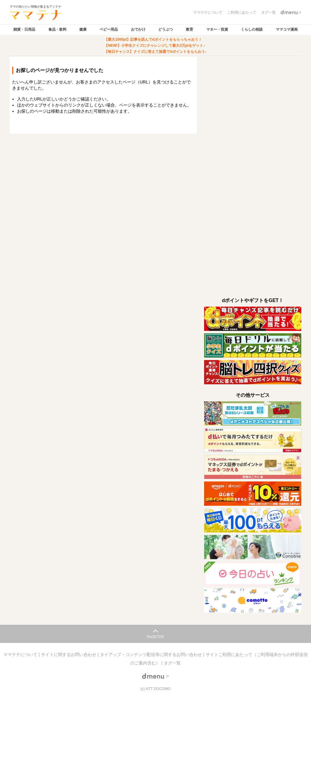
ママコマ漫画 (287, 29)
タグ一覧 (172, 663)
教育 (189, 29)
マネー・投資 (217, 29)
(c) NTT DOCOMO (155, 689)
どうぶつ (165, 29)
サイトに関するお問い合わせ (69, 654)
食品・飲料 (57, 29)
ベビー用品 (109, 29)
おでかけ (138, 29)
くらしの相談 (252, 29)
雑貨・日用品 (24, 29)
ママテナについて (21, 654)
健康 (83, 29)
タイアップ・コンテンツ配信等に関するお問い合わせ (151, 654)
